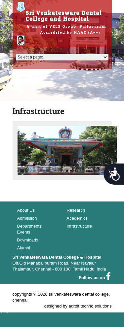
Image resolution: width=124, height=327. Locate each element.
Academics (77, 218)
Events (23, 232)
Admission (27, 218)
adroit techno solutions (89, 306)
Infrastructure (79, 226)
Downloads (27, 239)
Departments (29, 226)
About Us (26, 210)
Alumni (23, 247)
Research (76, 210)
